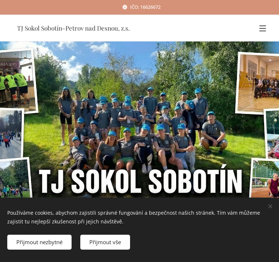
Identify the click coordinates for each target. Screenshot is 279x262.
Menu (262, 28)
